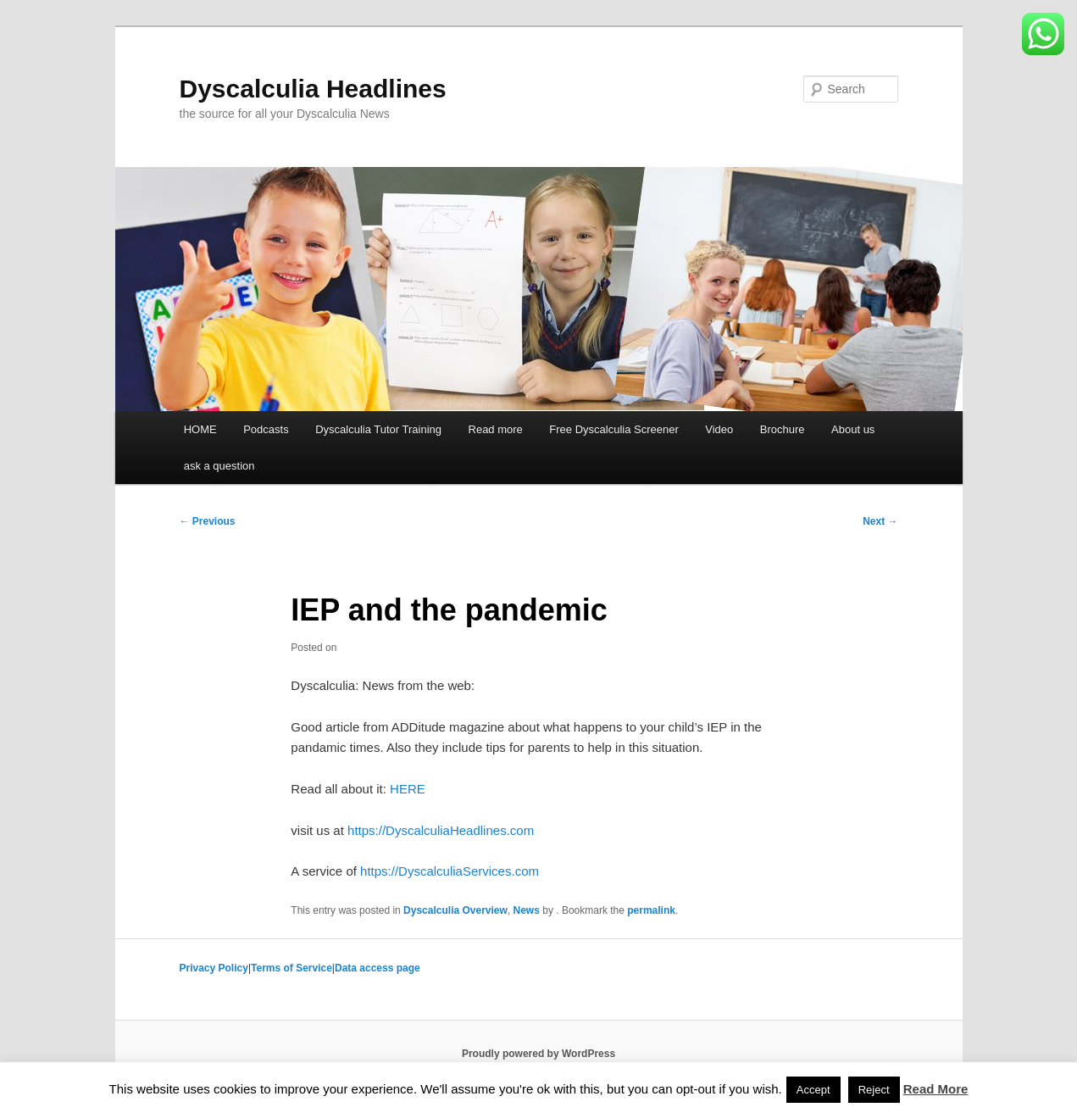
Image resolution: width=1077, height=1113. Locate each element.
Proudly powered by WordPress (538, 1054)
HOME (200, 429)
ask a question (219, 465)
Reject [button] (874, 1089)
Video (719, 429)
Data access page (377, 968)
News (527, 910)
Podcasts (265, 429)
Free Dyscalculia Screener (613, 429)
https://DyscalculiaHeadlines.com (440, 830)
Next (880, 521)
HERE (407, 789)
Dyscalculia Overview (455, 910)
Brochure (782, 429)
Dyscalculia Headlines (313, 89)
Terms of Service (291, 968)
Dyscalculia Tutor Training (378, 429)
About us (852, 429)
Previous (208, 521)
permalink (651, 910)
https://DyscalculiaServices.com (449, 871)
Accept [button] (813, 1089)
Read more (496, 429)
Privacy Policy (214, 968)
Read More (936, 1089)
